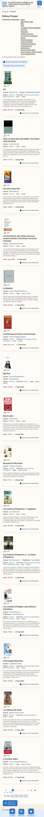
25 (12, 796)
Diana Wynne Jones (16, 713)
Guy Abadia (35, 560)
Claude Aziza (14, 379)
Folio (22, 26)
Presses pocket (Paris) (28, 50)
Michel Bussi (14, 191)
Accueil (5, 11)
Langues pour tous (27, 34)
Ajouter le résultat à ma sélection (16, 62)
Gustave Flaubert (15, 466)
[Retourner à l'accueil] (5, 4)
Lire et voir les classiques (29, 36)
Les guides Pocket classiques (31, 28)
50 (16, 796)
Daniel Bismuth (18, 614)
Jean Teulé (13, 419)
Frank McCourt (14, 612)
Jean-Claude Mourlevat (18, 291)
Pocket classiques (27, 40)
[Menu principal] (39, 4)
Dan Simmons (14, 512)
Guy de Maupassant (16, 376)
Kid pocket (24, 32)
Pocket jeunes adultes (28, 44)
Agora (23, 20)
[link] (5, 790)
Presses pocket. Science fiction (31, 52)
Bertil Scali (13, 92)
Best (22, 24)
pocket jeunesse (26, 46)
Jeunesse (24, 30)
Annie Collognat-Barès (17, 337)
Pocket (23, 38)
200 (26, 796)
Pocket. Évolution (27, 42)
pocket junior (25, 48)
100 (21, 796)
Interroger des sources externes (13, 65)
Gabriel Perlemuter (16, 244)
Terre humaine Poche (28, 54)
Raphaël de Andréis (33, 92)
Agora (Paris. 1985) (27, 22)
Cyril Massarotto (15, 664)
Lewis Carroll (14, 144)
